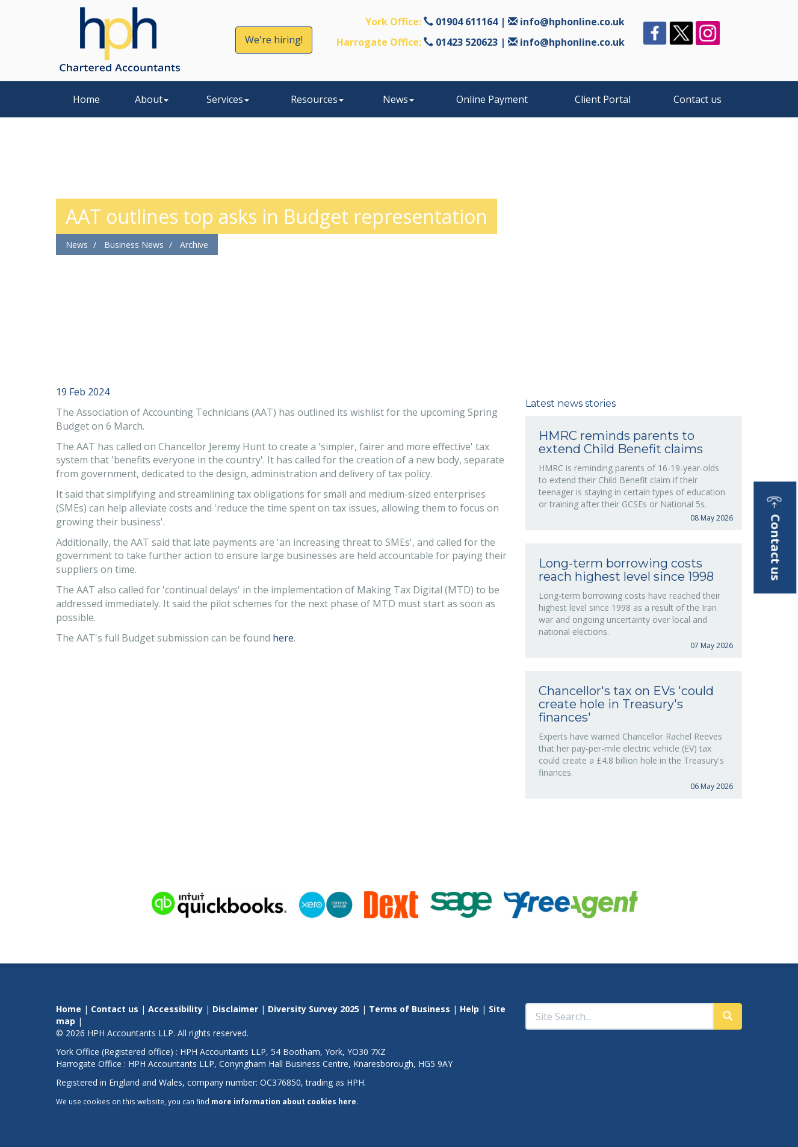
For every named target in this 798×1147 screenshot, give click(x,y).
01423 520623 (467, 42)
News (398, 99)
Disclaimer (235, 1009)
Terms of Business (409, 1009)
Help (469, 1009)
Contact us (697, 99)
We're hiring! (274, 39)
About (152, 99)
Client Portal (603, 99)
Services (227, 99)
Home (86, 99)
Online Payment (492, 99)
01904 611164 (467, 21)
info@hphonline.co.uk (572, 21)
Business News (134, 244)
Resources (317, 99)
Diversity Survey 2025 (313, 1009)
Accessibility (175, 1009)
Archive (194, 244)
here (283, 638)
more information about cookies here (283, 1101)
